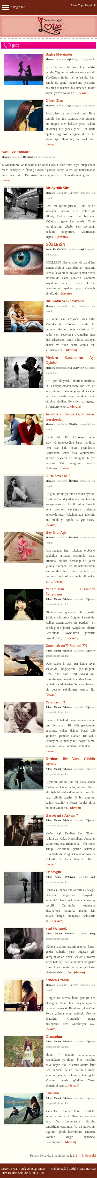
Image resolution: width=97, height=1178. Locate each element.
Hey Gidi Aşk (56, 532)
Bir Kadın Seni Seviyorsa (65, 301)
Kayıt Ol (90, 5)
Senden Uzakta (57, 980)
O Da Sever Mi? (58, 476)
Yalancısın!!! (55, 702)
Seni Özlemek (56, 928)
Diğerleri (28, 157)
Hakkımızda (58, 1169)
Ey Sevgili (53, 872)
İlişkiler (73, 424)
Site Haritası (88, 1169)
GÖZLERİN (55, 244)
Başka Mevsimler (59, 54)
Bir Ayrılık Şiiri (58, 188)
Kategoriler (13, 7)
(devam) (83, 93)
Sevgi (74, 306)
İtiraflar (73, 480)
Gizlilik (73, 1169)
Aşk (69, 59)
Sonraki (90, 1155)
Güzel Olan (54, 100)
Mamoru (50, 59)
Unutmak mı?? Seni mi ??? (67, 646)
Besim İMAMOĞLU (57, 249)
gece (15, 45)
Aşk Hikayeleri (76, 367)
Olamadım (54, 1036)
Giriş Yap (77, 5)
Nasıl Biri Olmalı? (16, 152)
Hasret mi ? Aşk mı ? (62, 815)
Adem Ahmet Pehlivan (59, 599)
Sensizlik (52, 1093)
